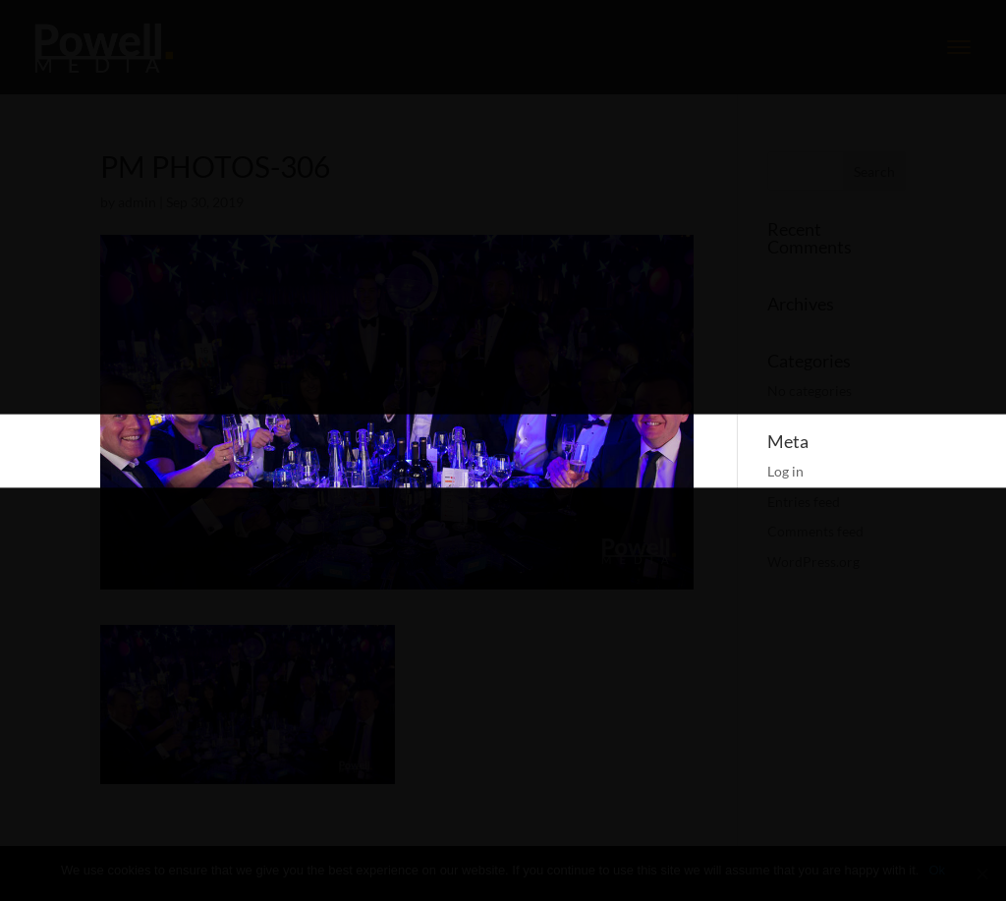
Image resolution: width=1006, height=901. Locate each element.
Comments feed (815, 531)
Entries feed (803, 501)
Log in (785, 471)
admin (137, 202)
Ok (936, 870)
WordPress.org (813, 561)
